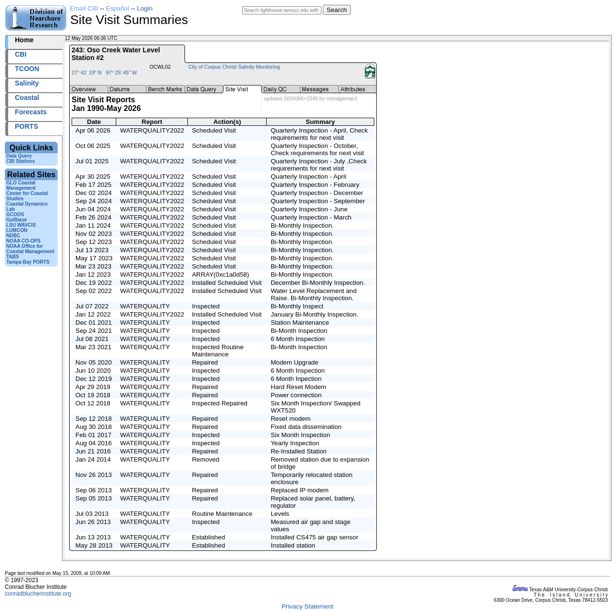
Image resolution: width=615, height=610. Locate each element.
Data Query (19, 156)
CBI (20, 54)
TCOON (27, 69)
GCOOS (15, 214)
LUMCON (16, 230)
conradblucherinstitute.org (38, 593)
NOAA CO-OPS (23, 241)
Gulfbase (16, 219)
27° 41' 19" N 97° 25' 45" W (104, 72)
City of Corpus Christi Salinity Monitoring (234, 67)
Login (145, 8)
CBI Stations (20, 161)
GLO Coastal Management (21, 185)
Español (117, 8)
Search (337, 9)
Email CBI (84, 8)
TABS (12, 256)
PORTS (26, 126)
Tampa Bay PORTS (27, 262)
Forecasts (31, 112)
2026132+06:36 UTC (141, 38)
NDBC (13, 235)
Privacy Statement (307, 606)
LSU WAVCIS (21, 225)
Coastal (27, 97)
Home (24, 40)
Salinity (27, 83)
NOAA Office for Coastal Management (30, 249)
